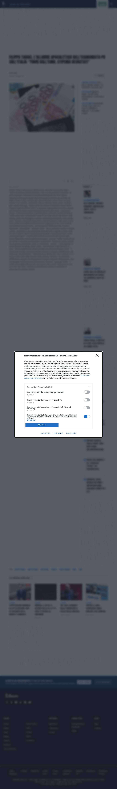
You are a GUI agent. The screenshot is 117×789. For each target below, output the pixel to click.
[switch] (87, 392)
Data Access (58, 433)
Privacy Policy (71, 433)
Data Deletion (45, 433)
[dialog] (58, 395)
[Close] (98, 356)
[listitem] (58, 387)
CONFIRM (42, 425)
